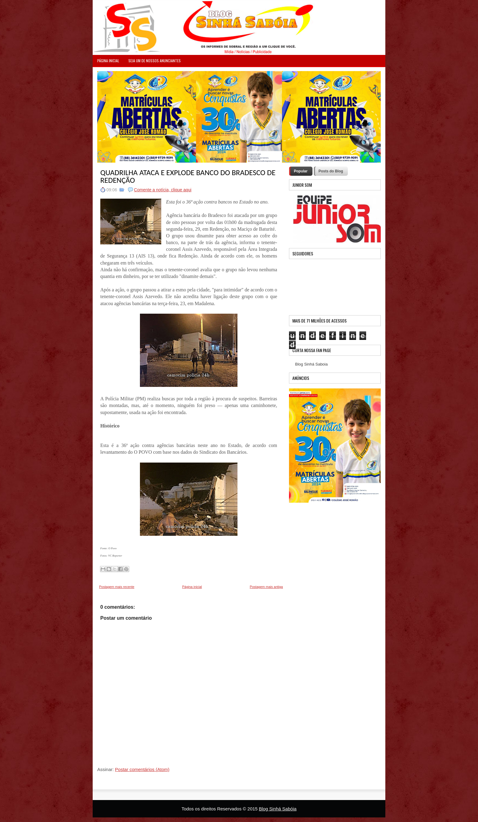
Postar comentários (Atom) (142, 769)
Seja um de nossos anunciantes (154, 60)
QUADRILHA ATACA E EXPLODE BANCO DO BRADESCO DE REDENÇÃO (188, 176)
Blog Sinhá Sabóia (277, 808)
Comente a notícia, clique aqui (162, 189)
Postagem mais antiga (266, 587)
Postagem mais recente (116, 587)
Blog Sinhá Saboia (311, 364)
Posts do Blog (331, 171)
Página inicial (192, 587)
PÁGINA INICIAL (108, 60)
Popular (301, 171)
